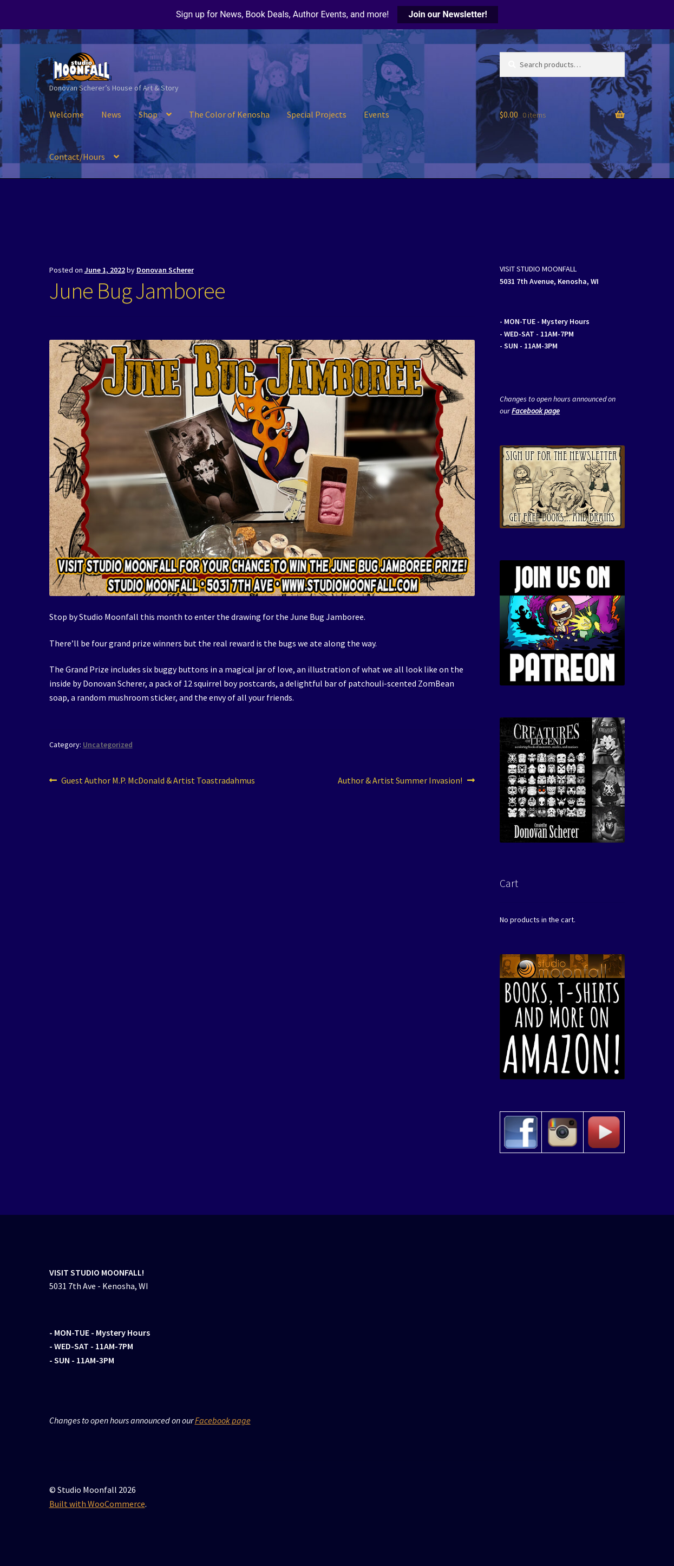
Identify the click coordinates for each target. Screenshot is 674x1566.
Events (376, 114)
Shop (148, 114)
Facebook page (536, 411)
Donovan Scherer (165, 270)
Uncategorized (108, 744)
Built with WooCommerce (97, 1503)
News (111, 114)
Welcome (66, 114)
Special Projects (316, 114)
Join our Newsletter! (447, 14)
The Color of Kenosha (229, 114)
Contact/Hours (77, 156)
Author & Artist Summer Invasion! (400, 781)
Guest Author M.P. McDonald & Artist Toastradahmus (158, 781)
